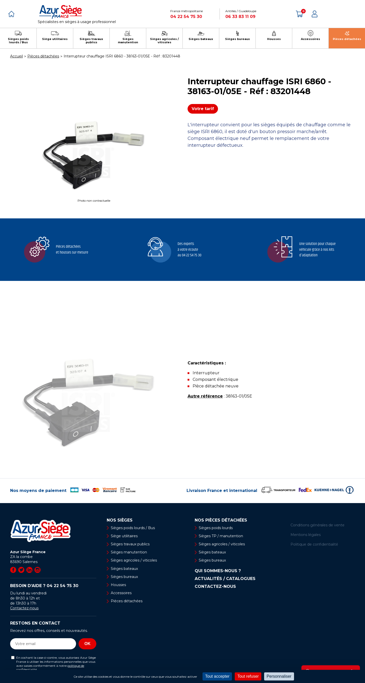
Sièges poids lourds (216, 528)
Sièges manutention (129, 552)
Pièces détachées (126, 601)
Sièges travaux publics (130, 544)
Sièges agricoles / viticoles (134, 560)
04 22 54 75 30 (186, 16)
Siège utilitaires (124, 536)
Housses (118, 585)
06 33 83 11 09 (240, 16)
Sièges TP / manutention (221, 536)
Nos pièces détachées (221, 520)
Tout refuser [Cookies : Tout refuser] (248, 676)
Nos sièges (120, 520)
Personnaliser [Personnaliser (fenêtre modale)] (279, 676)
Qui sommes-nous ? (218, 571)
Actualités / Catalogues (225, 579)
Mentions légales (305, 534)
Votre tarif (203, 108)
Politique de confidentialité (314, 544)
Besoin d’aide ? (44, 585)
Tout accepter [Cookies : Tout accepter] (217, 676)
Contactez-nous (24, 608)
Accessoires (121, 593)
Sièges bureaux (124, 576)
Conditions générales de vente (317, 525)
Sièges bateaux (124, 568)
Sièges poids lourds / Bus (133, 528)
